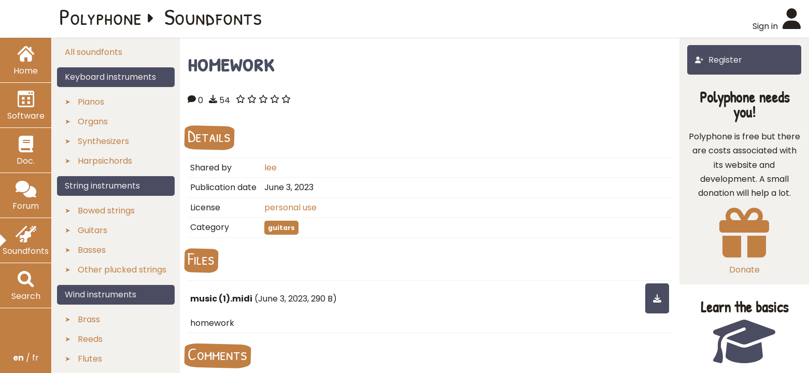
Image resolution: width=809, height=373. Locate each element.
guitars (281, 227)
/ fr (26, 358)
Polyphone (100, 16)
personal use (290, 207)
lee (270, 168)
